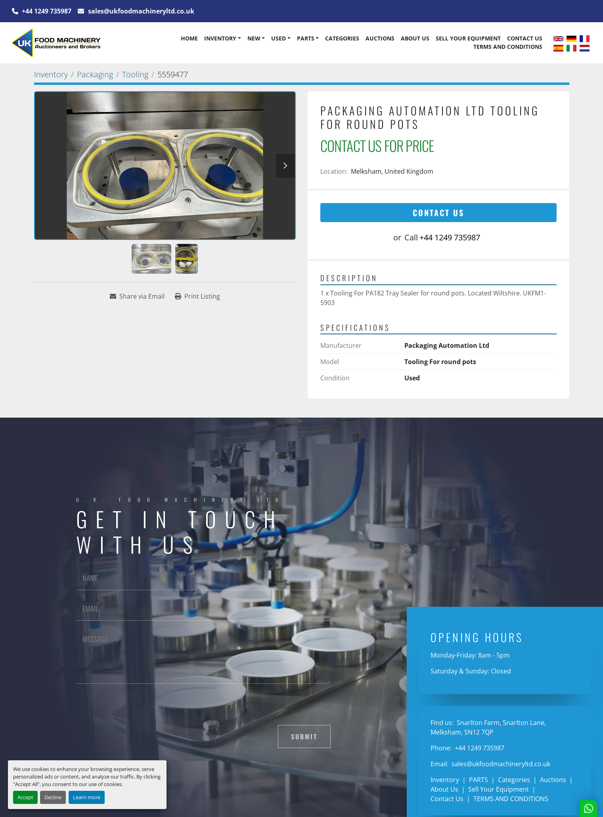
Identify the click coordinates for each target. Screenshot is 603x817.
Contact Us (524, 38)
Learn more (86, 797)
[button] (222, 38)
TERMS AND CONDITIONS (507, 46)
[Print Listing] (197, 296)
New (253, 38)
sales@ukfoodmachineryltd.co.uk (140, 11)
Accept (25, 797)
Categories (342, 38)
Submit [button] (304, 736)
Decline (52, 797)
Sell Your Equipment (468, 38)
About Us (415, 38)
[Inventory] (51, 74)
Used (278, 38)
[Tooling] (135, 74)
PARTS (305, 38)
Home (189, 38)
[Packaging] (95, 74)
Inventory (220, 38)
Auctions (380, 38)
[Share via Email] (137, 296)
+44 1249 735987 (45, 11)
